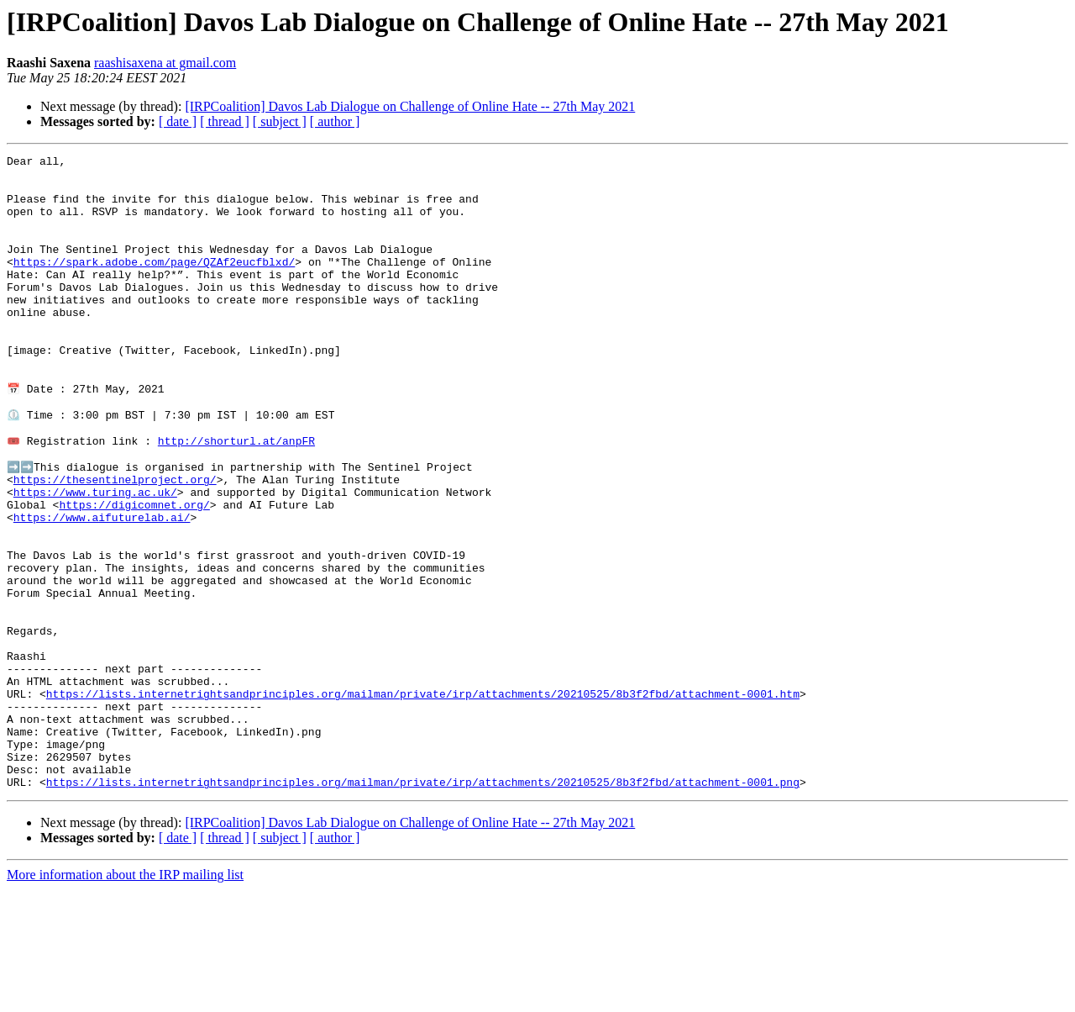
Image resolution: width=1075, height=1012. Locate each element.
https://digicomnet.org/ (134, 571)
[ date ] (178, 121)
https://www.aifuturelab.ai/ (102, 586)
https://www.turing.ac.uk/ (95, 556)
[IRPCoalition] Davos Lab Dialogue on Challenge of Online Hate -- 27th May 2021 (410, 106)
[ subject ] (280, 121)
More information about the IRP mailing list (125, 997)
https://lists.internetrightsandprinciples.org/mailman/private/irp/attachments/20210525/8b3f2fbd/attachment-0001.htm (423, 798)
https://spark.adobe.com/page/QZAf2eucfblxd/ (154, 284)
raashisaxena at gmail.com (165, 62)
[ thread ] (224, 121)
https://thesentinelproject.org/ (115, 541)
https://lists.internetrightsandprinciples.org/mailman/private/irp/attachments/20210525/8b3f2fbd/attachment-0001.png (423, 904)
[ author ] (335, 121)
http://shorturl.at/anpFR (236, 495)
